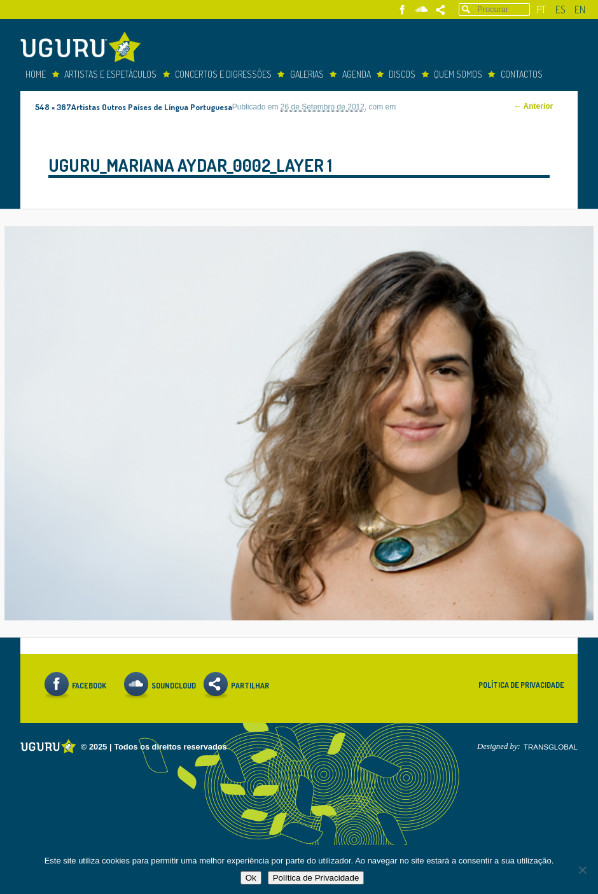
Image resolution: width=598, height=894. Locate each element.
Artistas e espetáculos (110, 74)
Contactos (522, 74)
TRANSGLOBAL (551, 747)
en (579, 9)
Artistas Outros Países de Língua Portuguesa (151, 106)
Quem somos (458, 74)
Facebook (402, 9)
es (560, 9)
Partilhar (440, 9)
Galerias (307, 74)
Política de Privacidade (521, 685)
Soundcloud (421, 9)
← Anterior (533, 106)
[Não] (582, 869)
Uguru (84, 49)
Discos (402, 74)
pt (541, 9)
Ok (251, 878)
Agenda (356, 74)
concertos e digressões (223, 74)
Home (35, 74)
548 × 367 (53, 106)
